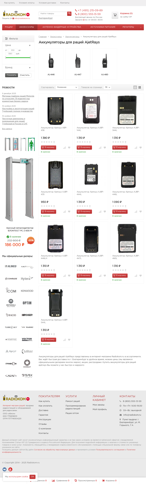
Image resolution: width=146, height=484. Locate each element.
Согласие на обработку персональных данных (54, 450)
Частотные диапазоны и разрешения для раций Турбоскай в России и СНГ (15, 121)
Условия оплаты (27, 3)
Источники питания (103, 27)
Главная (43, 37)
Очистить (25, 75)
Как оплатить (45, 406)
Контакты (64, 3)
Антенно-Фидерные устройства (61, 27)
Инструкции (45, 419)
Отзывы (43, 424)
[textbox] (55, 14)
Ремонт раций (73, 401)
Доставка (43, 410)
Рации (9, 27)
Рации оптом (72, 413)
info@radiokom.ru (22, 18)
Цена (18, 45)
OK (32, 477)
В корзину (48, 147)
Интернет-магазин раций (14, 405)
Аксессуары (26, 27)
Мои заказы (99, 405)
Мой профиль (100, 409)
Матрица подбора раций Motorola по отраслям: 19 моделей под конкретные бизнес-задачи (18, 98)
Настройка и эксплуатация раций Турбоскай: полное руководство (18, 110)
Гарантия (43, 415)
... (140, 27)
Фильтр (11, 38)
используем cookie (18, 477)
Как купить (9, 3)
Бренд (18, 68)
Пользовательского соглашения (110, 450)
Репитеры (128, 27)
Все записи (7, 129)
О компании (45, 429)
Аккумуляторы (72, 37)
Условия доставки (47, 3)
